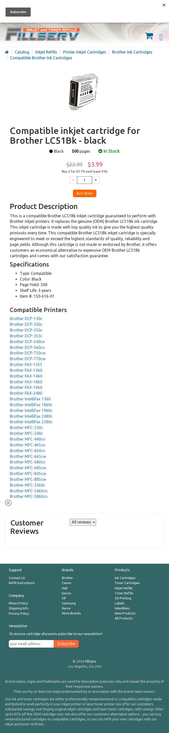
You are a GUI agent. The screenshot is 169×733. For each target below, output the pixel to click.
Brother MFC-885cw (28, 479)
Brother (67, 578)
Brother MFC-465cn (27, 445)
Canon (66, 583)
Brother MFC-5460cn (29, 491)
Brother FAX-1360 (26, 370)
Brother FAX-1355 (26, 364)
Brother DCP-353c (26, 336)
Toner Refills (124, 593)
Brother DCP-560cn (27, 347)
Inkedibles (122, 608)
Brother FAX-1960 (26, 387)
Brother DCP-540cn (27, 341)
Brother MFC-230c (26, 427)
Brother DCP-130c (26, 318)
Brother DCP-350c (26, 330)
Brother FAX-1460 (26, 376)
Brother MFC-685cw (28, 467)
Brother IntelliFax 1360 (30, 399)
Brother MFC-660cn (27, 450)
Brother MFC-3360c (27, 485)
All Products (124, 618)
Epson (66, 593)
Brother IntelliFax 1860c (31, 404)
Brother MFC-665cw (28, 456)
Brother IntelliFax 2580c (31, 422)
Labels (119, 603)
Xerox (66, 608)
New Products (125, 613)
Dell (64, 588)
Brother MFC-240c (26, 433)
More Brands (71, 613)
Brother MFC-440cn (27, 439)
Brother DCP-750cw (28, 353)
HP (64, 598)
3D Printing (123, 598)
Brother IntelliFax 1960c (31, 410)
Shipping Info (18, 608)
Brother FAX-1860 (26, 382)
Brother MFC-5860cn (29, 496)
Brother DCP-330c (26, 324)
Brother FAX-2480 (26, 393)
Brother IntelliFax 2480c (31, 416)
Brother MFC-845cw (28, 473)
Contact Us (17, 578)
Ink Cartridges (125, 578)
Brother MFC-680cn (27, 462)
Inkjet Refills (124, 588)
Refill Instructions (22, 583)
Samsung (69, 603)
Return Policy (18, 603)
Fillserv (90, 661)
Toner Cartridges (127, 583)
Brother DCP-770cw (28, 358)
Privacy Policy (19, 613)
